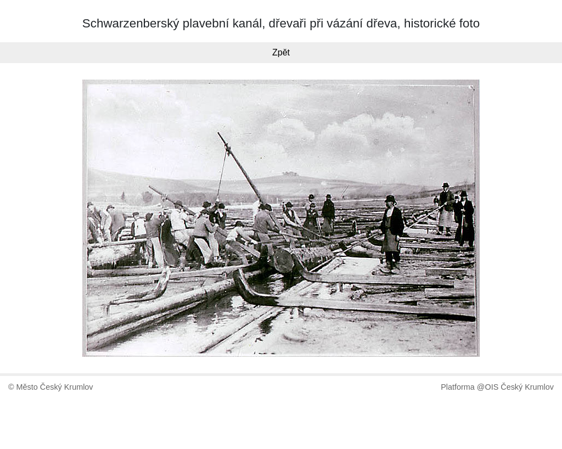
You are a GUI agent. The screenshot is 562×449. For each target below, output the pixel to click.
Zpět (281, 52)
